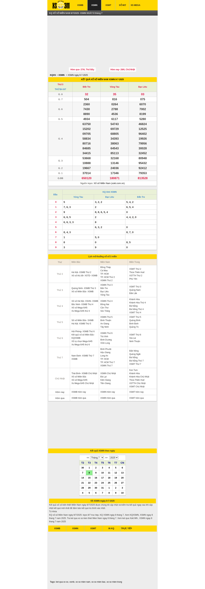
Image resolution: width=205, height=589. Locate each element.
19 (115, 477)
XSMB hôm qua (78, 398)
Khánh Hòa (134, 299)
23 (96, 482)
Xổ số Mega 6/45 (79, 307)
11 (109, 472)
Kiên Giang (105, 380)
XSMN (94, 5)
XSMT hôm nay (136, 392)
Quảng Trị (133, 327)
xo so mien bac (98, 582)
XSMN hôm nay (107, 392)
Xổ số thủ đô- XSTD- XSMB (84, 275)
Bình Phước (106, 349)
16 (96, 477)
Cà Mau (104, 270)
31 (102, 487)
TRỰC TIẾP (126, 528)
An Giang (104, 323)
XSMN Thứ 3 (106, 285)
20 (122, 477)
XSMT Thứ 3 (135, 286)
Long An (104, 356)
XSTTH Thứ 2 (135, 275)
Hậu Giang (105, 352)
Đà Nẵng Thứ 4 (136, 309)
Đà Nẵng (133, 306)
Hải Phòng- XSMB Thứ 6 (83, 331)
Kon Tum (133, 370)
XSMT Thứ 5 (135, 317)
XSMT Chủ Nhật (136, 386)
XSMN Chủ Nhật (108, 373)
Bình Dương (106, 340)
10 (102, 472)
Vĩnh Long (105, 343)
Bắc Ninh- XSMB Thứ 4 (82, 304)
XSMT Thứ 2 (135, 269)
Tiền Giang (105, 383)
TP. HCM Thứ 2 (107, 277)
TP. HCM (104, 274)
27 (122, 482)
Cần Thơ (104, 307)
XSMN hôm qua (107, 398)
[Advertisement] (102, 42)
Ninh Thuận (134, 341)
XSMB (80, 5)
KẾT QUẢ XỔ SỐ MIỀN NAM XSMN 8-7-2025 (102, 79)
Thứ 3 (60, 84)
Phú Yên (133, 279)
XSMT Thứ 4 (135, 312)
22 (89, 482)
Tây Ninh (104, 327)
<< (88, 457)
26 (115, 482)
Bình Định (133, 323)
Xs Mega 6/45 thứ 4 (80, 311)
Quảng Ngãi (134, 354)
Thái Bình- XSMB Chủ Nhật (84, 373)
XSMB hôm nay (78, 392)
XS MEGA (135, 5)
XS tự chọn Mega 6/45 (81, 341)
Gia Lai (132, 338)
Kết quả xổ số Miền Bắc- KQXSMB (83, 336)
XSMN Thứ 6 (106, 333)
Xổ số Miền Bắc (78, 376)
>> (106, 457)
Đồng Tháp (105, 267)
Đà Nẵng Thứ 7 (136, 361)
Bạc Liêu (142, 87)
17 (102, 477)
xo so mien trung (114, 582)
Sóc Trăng (105, 311)
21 (82, 482)
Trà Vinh (104, 336)
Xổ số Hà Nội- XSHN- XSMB (84, 301)
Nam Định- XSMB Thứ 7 (82, 356)
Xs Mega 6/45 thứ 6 (80, 344)
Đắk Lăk (133, 293)
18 (109, 477)
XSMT (108, 5)
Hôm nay (59, 392)
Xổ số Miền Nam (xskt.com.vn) (109, 183)
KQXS (53, 75)
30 (82, 467)
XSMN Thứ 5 (106, 317)
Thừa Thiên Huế (136, 272)
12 (115, 472)
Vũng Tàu (114, 87)
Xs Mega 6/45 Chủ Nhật (82, 383)
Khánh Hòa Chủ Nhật (139, 376)
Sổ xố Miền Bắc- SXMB (82, 320)
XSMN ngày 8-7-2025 (78, 75)
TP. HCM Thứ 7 (107, 362)
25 (109, 482)
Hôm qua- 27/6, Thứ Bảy (82, 69)
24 (102, 482)
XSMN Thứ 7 (106, 365)
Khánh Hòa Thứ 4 (137, 302)
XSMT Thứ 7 (135, 364)
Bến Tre (86, 87)
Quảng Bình (134, 320)
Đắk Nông (134, 351)
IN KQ (111, 528)
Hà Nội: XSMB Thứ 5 (81, 323)
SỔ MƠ (122, 5)
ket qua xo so (62, 582)
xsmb (72, 582)
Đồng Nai (104, 304)
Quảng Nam (134, 290)
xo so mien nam (83, 582)
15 (89, 477)
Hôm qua (60, 398)
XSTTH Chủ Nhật (137, 383)
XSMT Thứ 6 (135, 335)
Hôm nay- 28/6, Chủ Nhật (122, 69)
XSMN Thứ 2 (106, 280)
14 (82, 477)
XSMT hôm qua (136, 398)
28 (82, 487)
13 (122, 472)
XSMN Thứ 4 (106, 301)
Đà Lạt (103, 376)
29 (89, 487)
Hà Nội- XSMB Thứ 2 (81, 272)
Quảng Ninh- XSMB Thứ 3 (83, 288)
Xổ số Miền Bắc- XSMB (82, 291)
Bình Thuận (105, 320)
